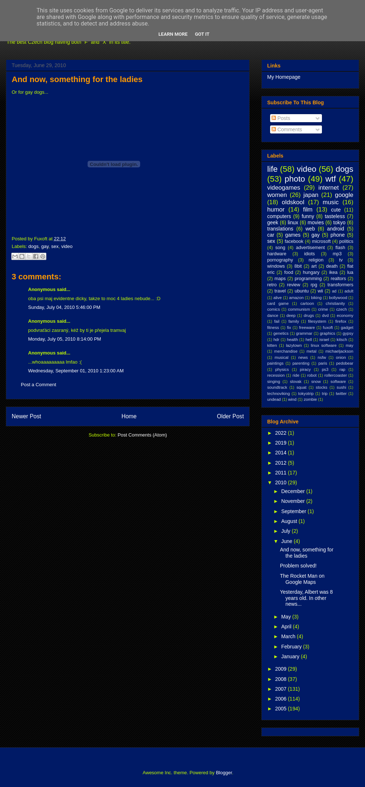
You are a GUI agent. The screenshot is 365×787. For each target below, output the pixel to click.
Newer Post (26, 416)
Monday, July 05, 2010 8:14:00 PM (64, 339)
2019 (281, 443)
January (291, 656)
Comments (287, 129)
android (335, 229)
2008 (281, 679)
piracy (305, 369)
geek (272, 222)
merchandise (285, 351)
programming (308, 278)
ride (295, 375)
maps (280, 278)
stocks (321, 387)
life (272, 169)
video (67, 246)
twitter (341, 393)
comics (273, 309)
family (293, 321)
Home (129, 416)
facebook (294, 241)
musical (281, 357)
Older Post (230, 416)
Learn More (173, 34)
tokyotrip (306, 393)
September (294, 511)
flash (340, 247)
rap (342, 369)
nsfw (322, 357)
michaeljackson (339, 351)
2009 (281, 669)
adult (349, 291)
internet (328, 187)
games (292, 235)
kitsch (342, 339)
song (280, 247)
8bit (297, 266)
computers (279, 216)
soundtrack (277, 387)
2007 (281, 689)
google (344, 194)
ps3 (325, 369)
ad (334, 291)
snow (316, 381)
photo (295, 178)
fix (289, 327)
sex (54, 246)
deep (291, 315)
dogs (33, 246)
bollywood (338, 297)
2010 (281, 482)
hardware (277, 253)
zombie (310, 399)
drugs (309, 315)
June (287, 541)
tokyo (339, 222)
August (289, 521)
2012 (281, 463)
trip (325, 393)
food (288, 272)
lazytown (294, 345)
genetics (281, 333)
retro (272, 284)
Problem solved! (298, 566)
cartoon (307, 303)
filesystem (317, 321)
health (292, 339)
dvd (325, 315)
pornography (280, 260)
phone (338, 235)
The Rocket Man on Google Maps (302, 579)
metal (311, 351)
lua (350, 272)
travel (280, 291)
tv (341, 260)
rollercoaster (335, 375)
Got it (202, 34)
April (287, 626)
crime (323, 309)
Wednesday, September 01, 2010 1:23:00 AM (76, 370)
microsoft (321, 241)
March (289, 636)
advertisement (310, 247)
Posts (281, 118)
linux (293, 222)
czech (341, 309)
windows (276, 266)
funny (307, 216)
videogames (283, 187)
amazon (296, 297)
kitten (272, 345)
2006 (281, 699)
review (293, 284)
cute (336, 210)
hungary (311, 272)
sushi (341, 387)
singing (273, 381)
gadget (347, 327)
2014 (281, 452)
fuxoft (328, 327)
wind (292, 399)
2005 (281, 709)
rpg (314, 284)
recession (276, 375)
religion (316, 260)
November (293, 501)
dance (272, 315)
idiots (309, 253)
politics (346, 241)
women (277, 194)
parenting (301, 363)
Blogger (224, 772)
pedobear (344, 363)
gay (45, 246)
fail (276, 321)
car (270, 235)
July (286, 531)
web (310, 229)
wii (320, 291)
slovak (295, 381)
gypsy (348, 333)
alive (277, 297)
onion (341, 357)
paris (322, 363)
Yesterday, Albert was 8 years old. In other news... (306, 598)
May (286, 617)
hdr (276, 339)
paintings (275, 363)
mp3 (337, 253)
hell (309, 339)
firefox (340, 321)
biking (316, 297)
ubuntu (302, 291)
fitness (273, 327)
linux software (324, 345)
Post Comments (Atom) (142, 435)
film (307, 209)
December (293, 491)
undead (274, 399)
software (338, 381)
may (349, 345)
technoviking (278, 393)
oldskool (293, 202)
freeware (307, 327)
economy (345, 315)
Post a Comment (38, 384)
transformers (340, 284)
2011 (281, 473)
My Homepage (283, 77)
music (331, 202)
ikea (333, 272)
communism (299, 309)
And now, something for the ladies (77, 79)
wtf (331, 178)
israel (324, 339)
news (303, 357)
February (292, 647)
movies (316, 222)
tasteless (335, 216)
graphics (327, 333)
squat (301, 387)
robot (312, 375)
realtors (338, 278)
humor (276, 209)
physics (282, 369)
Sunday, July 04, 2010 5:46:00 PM (64, 307)
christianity (335, 303)
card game (278, 303)
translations (280, 229)
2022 (281, 433)
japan (310, 194)
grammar (304, 333)
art (314, 266)
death (332, 266)
